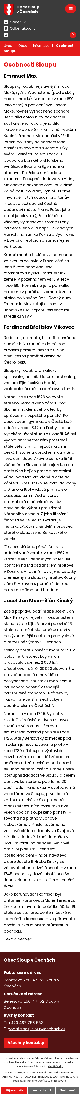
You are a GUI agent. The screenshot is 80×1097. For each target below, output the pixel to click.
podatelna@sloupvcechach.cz (36, 1029)
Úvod (8, 45)
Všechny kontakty (26, 1042)
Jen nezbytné (41, 1090)
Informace (41, 45)
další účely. (55, 1066)
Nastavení (67, 1090)
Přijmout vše (14, 1090)
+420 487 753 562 (25, 1022)
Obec (22, 45)
